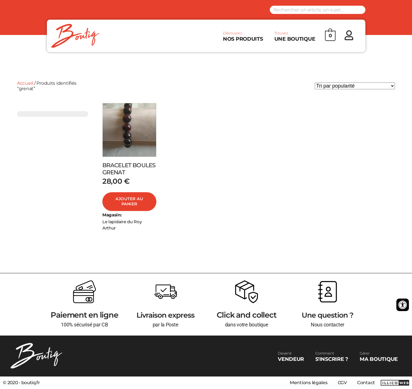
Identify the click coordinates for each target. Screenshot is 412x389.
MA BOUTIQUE (379, 356)
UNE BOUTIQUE (294, 36)
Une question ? (327, 315)
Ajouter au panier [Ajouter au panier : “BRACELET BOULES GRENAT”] (129, 201)
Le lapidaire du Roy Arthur (122, 225)
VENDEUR (291, 356)
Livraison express (165, 315)
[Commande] (355, 85)
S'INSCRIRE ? (331, 356)
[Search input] (317, 10)
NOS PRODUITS (243, 36)
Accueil (25, 83)
